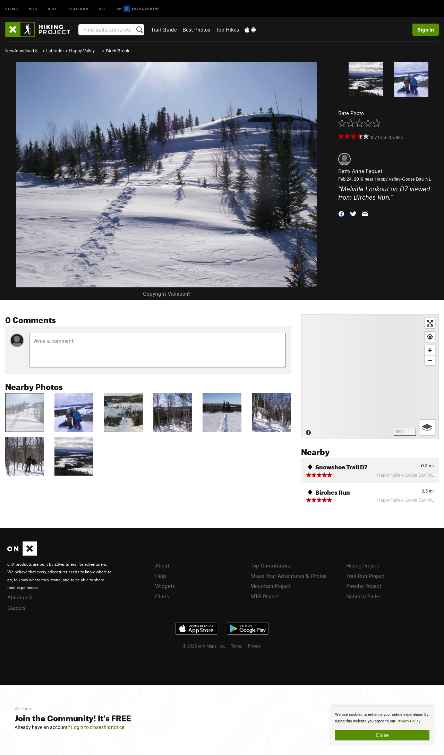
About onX (19, 597)
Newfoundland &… (23, 50)
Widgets (165, 586)
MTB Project (264, 596)
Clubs (162, 596)
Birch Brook (117, 50)
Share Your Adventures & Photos (288, 576)
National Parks (363, 596)
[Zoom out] (430, 360)
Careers (16, 608)
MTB (33, 8)
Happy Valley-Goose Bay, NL (403, 179)
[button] (341, 213)
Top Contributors (270, 565)
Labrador (55, 50)
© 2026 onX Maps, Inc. (204, 645)
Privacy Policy (408, 721)
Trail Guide (164, 29)
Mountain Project (270, 586)
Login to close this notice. (98, 727)
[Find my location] (430, 337)
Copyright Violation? (166, 293)
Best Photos (196, 29)
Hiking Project (362, 565)
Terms (236, 645)
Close (382, 735)
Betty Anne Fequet (360, 171)
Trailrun (78, 8)
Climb (11, 8)
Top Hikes (227, 29)
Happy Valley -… (85, 50)
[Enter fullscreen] (430, 323)
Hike (53, 8)
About (162, 565)
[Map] (369, 377)
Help (160, 576)
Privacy (254, 645)
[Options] (427, 427)
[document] (382, 725)
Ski (102, 8)
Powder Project (363, 586)
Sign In (425, 29)
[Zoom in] (430, 350)
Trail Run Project (365, 576)
